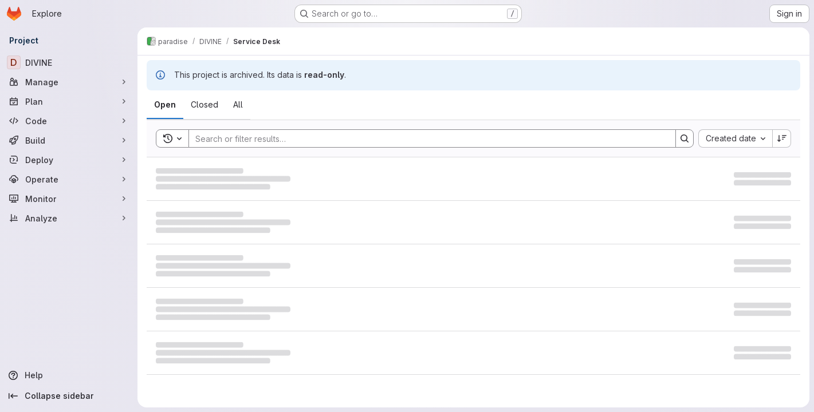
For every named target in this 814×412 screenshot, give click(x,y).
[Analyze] (69, 218)
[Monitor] (69, 198)
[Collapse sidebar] (69, 396)
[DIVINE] (69, 62)
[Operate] (69, 179)
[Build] (69, 140)
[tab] (165, 104)
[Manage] (69, 82)
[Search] (426, 138)
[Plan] (69, 101)
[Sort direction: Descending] (782, 138)
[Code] (69, 121)
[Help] (69, 375)
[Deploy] (69, 159)
